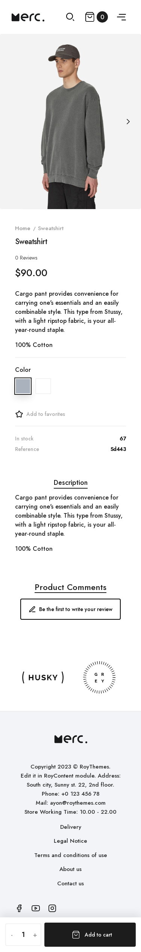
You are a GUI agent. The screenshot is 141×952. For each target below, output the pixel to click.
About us (70, 869)
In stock (24, 438)
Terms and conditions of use (70, 855)
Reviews (26, 257)
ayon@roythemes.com (78, 803)
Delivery (70, 827)
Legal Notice (70, 841)
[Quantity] (23, 934)
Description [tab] (71, 482)
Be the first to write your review (70, 609)
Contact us (70, 883)
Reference (27, 449)
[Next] (128, 122)
